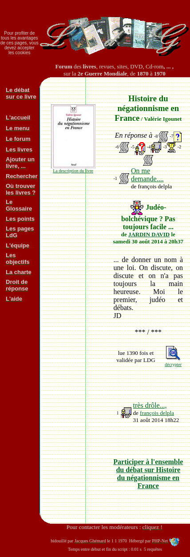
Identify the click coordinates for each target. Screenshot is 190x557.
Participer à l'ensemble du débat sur (148, 473)
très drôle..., (150, 405)
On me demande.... (147, 175)
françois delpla (157, 413)
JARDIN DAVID (149, 234)
